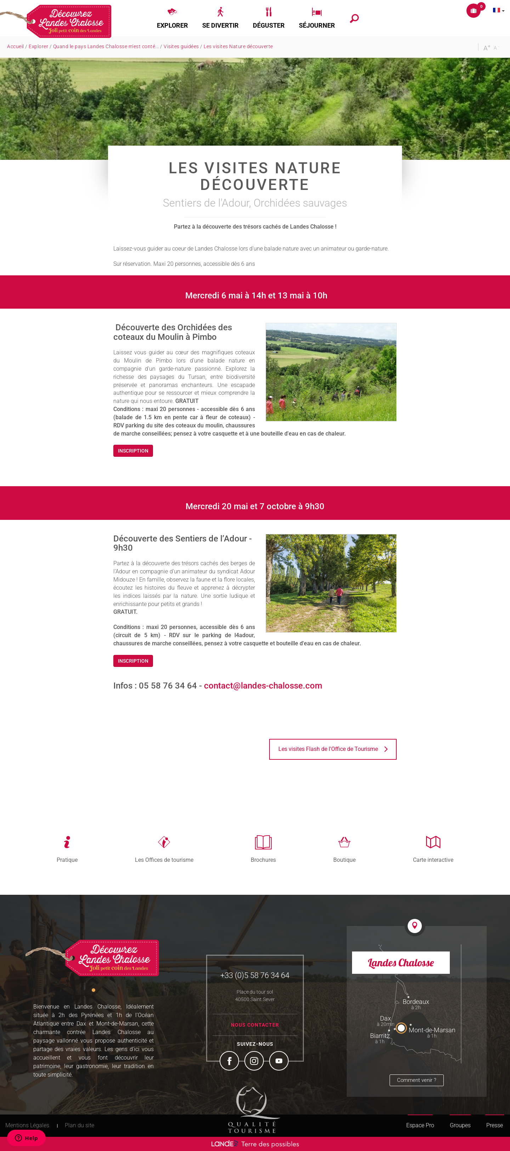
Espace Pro (420, 1125)
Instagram (255, 1061)
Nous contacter (255, 1025)
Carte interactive (433, 860)
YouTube (279, 1061)
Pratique (67, 860)
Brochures (263, 860)
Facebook (230, 1061)
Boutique (344, 860)
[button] (172, 18)
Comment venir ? (416, 1080)
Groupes (460, 1125)
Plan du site (79, 1125)
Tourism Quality (254, 1109)
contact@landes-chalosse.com (263, 686)
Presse (494, 1125)
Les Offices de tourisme (164, 860)
